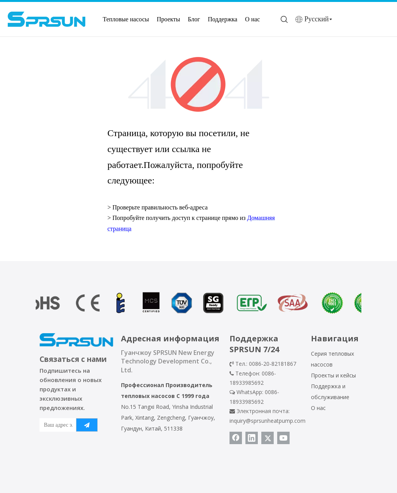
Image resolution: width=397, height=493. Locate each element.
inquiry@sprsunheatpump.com (268, 420)
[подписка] (87, 425)
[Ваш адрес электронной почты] (56, 425)
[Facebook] (236, 438)
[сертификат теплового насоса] (198, 303)
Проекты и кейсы (333, 375)
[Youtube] (283, 438)
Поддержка (222, 19)
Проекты (168, 19)
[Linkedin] (251, 438)
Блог (194, 19)
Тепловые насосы (126, 19)
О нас (252, 19)
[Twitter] (267, 438)
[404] (198, 84)
